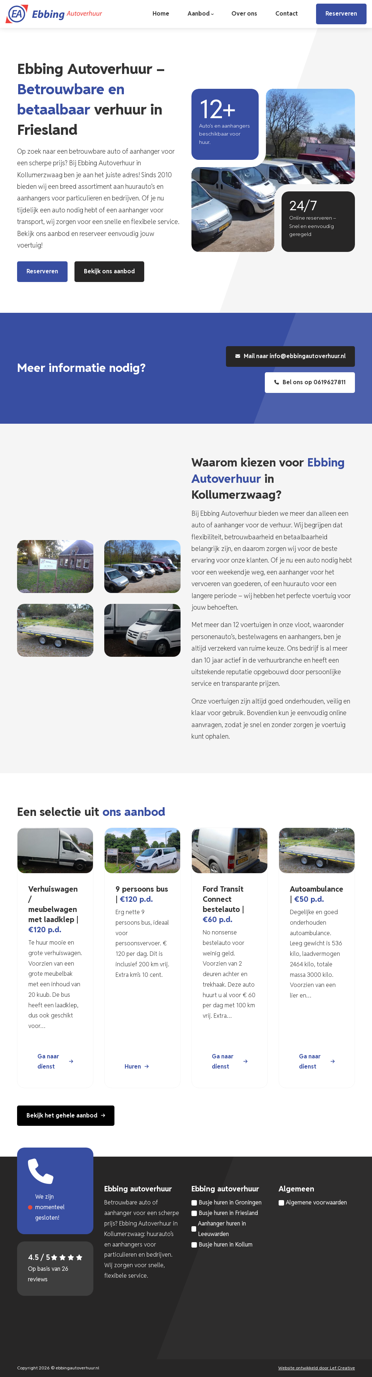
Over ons (244, 13)
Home (161, 13)
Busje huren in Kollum (225, 1244)
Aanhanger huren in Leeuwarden (222, 1229)
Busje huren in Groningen (230, 1202)
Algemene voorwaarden (316, 1202)
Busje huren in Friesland (228, 1213)
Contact (286, 13)
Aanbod (198, 13)
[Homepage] (53, 13)
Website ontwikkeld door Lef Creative (316, 1367)
